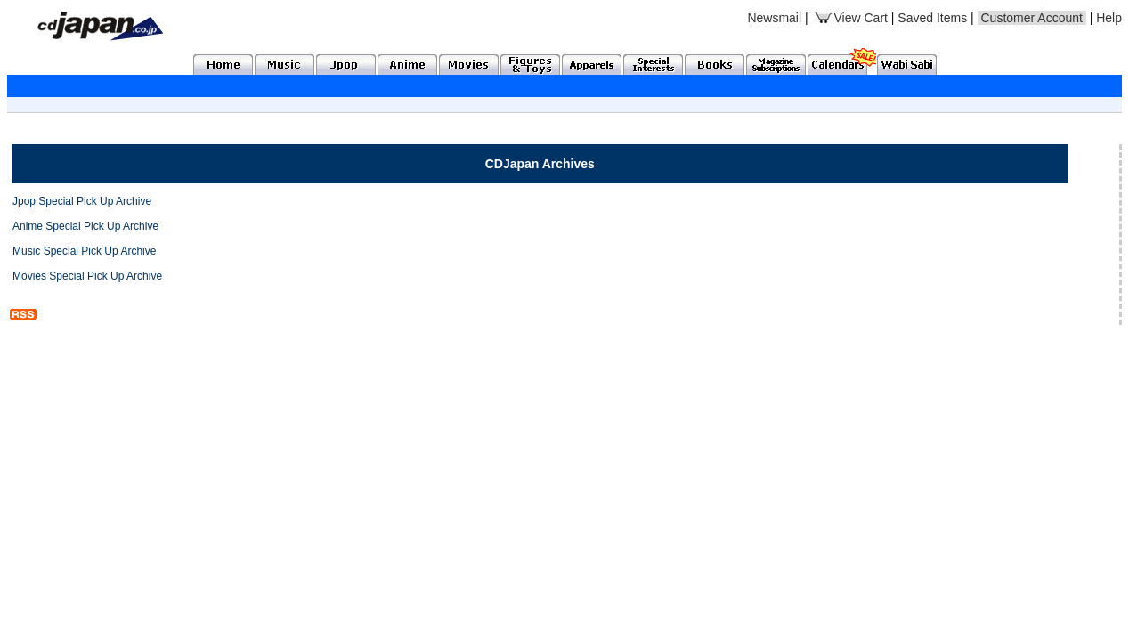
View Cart (850, 18)
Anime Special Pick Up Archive (85, 226)
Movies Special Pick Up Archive (87, 276)
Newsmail (774, 18)
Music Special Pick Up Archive (84, 251)
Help (1109, 18)
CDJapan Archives (540, 164)
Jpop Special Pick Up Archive (81, 201)
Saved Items (932, 18)
